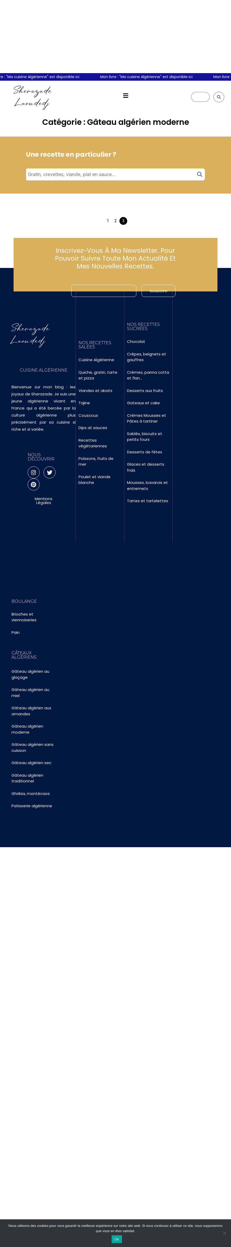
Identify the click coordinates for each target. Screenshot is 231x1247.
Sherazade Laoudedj (33, 96)
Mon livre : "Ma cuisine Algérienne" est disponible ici (150, 76)
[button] (125, 95)
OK (116, 1239)
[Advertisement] (116, 36)
